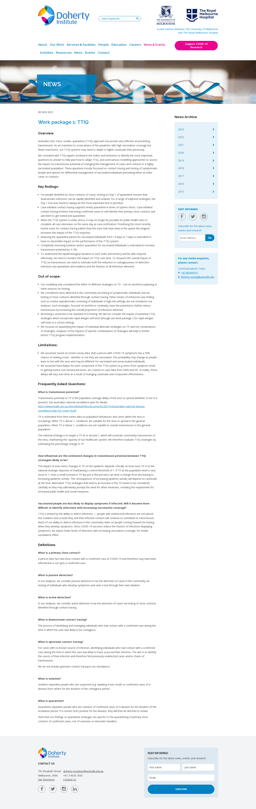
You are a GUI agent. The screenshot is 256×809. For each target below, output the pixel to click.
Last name (190, 767)
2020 (181, 152)
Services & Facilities (81, 44)
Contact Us (69, 779)
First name (155, 767)
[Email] (191, 237)
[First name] (164, 767)
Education (118, 44)
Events (90, 52)
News (78, 52)
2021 (181, 145)
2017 (181, 176)
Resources (64, 52)
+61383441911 (189, 272)
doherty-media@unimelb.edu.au (199, 277)
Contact (104, 52)
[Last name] (198, 767)
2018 (181, 168)
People (103, 44)
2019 (181, 160)
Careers (135, 44)
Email (152, 777)
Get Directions (46, 779)
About (42, 44)
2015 (181, 191)
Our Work (57, 44)
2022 (181, 137)
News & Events (154, 44)
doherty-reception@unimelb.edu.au (83, 771)
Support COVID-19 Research (196, 45)
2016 (181, 183)
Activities (46, 52)
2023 (181, 129)
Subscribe (181, 789)
